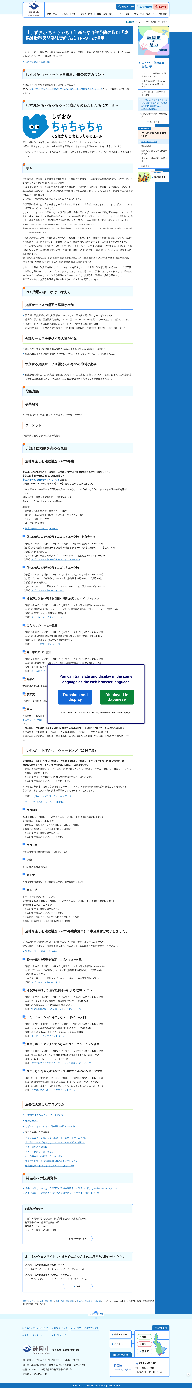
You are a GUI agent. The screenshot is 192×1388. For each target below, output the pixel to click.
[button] (125, 7)
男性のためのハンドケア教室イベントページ (53, 1090)
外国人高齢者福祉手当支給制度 (154, 115)
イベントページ (83, 1063)
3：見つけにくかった (81, 1279)
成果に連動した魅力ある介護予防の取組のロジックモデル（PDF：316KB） (62, 1193)
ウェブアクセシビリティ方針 (86, 1328)
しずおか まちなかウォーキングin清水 (44, 1115)
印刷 (131, 22)
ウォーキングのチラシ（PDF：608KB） (45, 802)
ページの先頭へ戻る (96, 1314)
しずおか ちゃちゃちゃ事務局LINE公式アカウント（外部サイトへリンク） (66, 88)
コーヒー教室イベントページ (45, 644)
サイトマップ (60, 1335)
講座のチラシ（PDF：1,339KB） (41, 951)
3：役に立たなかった (74, 1269)
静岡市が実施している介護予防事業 (154, 152)
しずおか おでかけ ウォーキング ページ (53, 796)
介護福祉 (145, 166)
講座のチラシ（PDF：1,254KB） (41, 528)
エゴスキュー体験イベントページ (47, 590)
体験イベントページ (54, 982)
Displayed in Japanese (116, 697)
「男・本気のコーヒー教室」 (39, 1152)
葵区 (144, 1337)
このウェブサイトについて (36, 1328)
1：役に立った (35, 1269)
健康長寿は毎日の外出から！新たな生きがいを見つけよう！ (154, 84)
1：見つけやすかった (38, 1279)
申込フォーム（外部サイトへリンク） (41, 480)
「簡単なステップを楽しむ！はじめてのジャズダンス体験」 (55, 1142)
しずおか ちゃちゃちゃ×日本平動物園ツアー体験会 (51, 1126)
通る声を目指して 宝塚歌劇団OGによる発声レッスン (51, 1161)
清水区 (145, 1351)
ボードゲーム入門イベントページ (47, 1036)
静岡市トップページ (30, 1301)
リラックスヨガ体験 (53, 1156)
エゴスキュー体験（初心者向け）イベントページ (55, 559)
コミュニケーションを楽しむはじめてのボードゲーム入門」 (57, 1138)
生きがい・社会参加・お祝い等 (154, 64)
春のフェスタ (31, 1120)
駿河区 (145, 1344)
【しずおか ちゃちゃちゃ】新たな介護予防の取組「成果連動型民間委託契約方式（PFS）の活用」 (154, 104)
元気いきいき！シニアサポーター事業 (154, 93)
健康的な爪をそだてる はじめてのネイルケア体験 (49, 1165)
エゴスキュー (38, 982)
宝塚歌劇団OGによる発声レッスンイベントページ (56, 1009)
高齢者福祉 (146, 146)
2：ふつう (53, 1269)
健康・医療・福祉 (149, 142)
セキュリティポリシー (34, 1335)
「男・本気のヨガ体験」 (37, 1147)
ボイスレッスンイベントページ (46, 617)
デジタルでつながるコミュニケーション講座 (53, 1063)
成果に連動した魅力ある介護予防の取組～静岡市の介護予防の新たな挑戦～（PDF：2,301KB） (72, 1188)
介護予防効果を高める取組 (38, 62)
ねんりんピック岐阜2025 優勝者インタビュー (153, 75)
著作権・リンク (61, 1328)
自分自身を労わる (34, 1156)
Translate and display (75, 697)
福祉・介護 (60, 1301)
